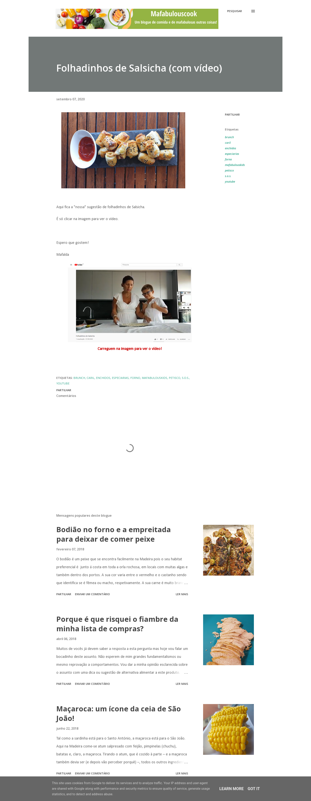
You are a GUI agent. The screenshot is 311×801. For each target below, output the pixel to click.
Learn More (231, 788)
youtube (230, 181)
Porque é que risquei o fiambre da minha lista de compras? (117, 623)
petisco (229, 170)
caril (228, 143)
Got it (254, 788)
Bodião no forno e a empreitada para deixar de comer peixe (113, 534)
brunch (229, 137)
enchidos (230, 148)
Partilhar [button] (232, 114)
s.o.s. (228, 176)
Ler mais (182, 594)
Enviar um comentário (92, 594)
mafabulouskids (235, 165)
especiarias (232, 154)
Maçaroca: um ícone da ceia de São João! (118, 713)
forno (228, 159)
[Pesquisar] (234, 11)
